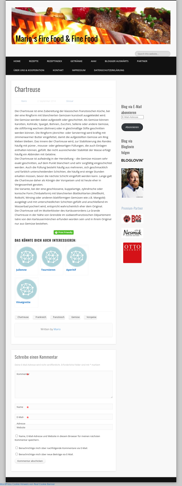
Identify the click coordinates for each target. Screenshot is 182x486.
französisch (58, 317)
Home (17, 61)
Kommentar (23, 374)
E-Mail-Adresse (23, 419)
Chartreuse (23, 317)
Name (23, 407)
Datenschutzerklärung (109, 70)
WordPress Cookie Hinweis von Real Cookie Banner (27, 484)
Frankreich (41, 317)
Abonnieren (132, 127)
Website (21, 427)
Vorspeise (92, 317)
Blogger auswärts (117, 61)
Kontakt (58, 70)
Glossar (70, 101)
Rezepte (33, 61)
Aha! (93, 61)
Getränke (76, 61)
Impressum (78, 70)
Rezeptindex (54, 61)
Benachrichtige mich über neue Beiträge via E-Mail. (46, 454)
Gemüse (75, 317)
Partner (142, 61)
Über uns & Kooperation (29, 70)
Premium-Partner (132, 208)
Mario (24, 101)
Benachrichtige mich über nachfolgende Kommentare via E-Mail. (53, 448)
